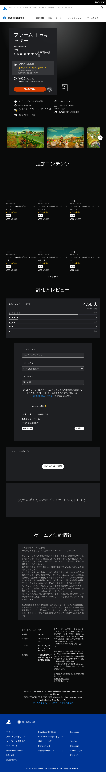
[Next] (100, 135)
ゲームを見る (93, 15)
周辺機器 (41, 8)
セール (59, 15)
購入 (59, 8)
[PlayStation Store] (14, 15)
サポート (68, 8)
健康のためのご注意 (61, 676)
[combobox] (53, 352)
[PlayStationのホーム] (4, 8)
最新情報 (51, 8)
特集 (50, 15)
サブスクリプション (74, 15)
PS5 (18, 8)
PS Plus (32, 8)
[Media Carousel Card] (25, 135)
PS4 (24, 8)
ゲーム (11, 8)
